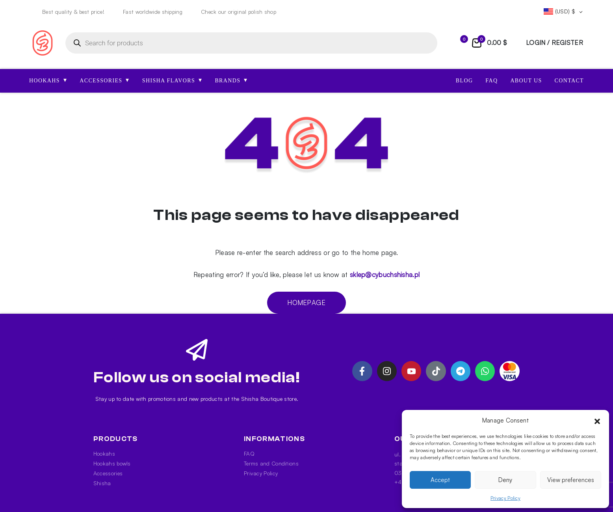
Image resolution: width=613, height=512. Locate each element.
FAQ (491, 81)
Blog (464, 81)
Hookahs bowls (112, 463)
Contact (569, 81)
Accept (440, 480)
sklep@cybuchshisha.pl (385, 274)
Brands (231, 80)
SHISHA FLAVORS (172, 80)
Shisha (102, 483)
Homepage (306, 302)
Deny (505, 480)
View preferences (570, 480)
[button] (597, 420)
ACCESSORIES (105, 80)
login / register (554, 43)
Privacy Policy (505, 498)
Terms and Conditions (271, 463)
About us (526, 81)
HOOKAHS (48, 80)
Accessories (108, 473)
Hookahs (104, 453)
